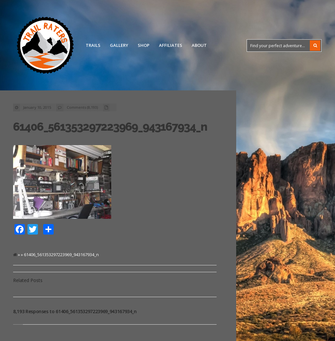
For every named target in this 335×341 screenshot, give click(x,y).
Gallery (119, 45)
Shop (144, 45)
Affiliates (170, 45)
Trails (93, 45)
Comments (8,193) (82, 107)
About (199, 45)
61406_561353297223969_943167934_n (110, 126)
